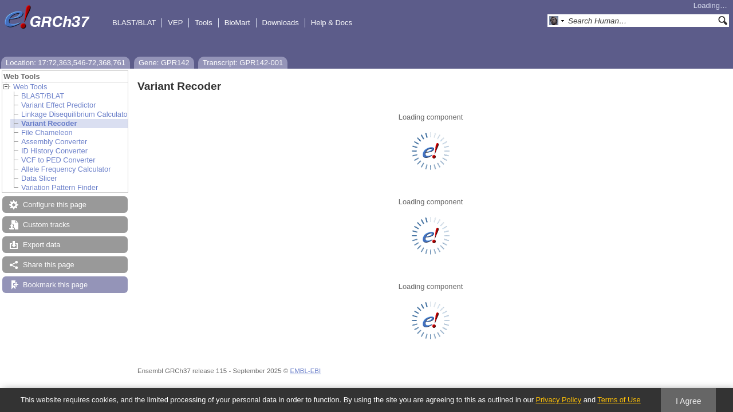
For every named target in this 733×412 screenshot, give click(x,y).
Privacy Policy (558, 399)
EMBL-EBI (305, 370)
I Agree (689, 401)
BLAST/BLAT (134, 22)
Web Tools (30, 86)
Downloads (280, 22)
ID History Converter (54, 150)
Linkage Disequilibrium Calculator (75, 114)
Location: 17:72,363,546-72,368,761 (65, 62)
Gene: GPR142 (164, 62)
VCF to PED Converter (58, 160)
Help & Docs (331, 22)
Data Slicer (39, 178)
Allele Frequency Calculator (66, 169)
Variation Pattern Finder (59, 187)
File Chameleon (47, 132)
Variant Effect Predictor (58, 105)
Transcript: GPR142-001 (243, 62)
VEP (175, 22)
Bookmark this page (55, 284)
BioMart (237, 22)
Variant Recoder (49, 123)
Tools (203, 22)
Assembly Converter (54, 141)
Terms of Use (618, 399)
